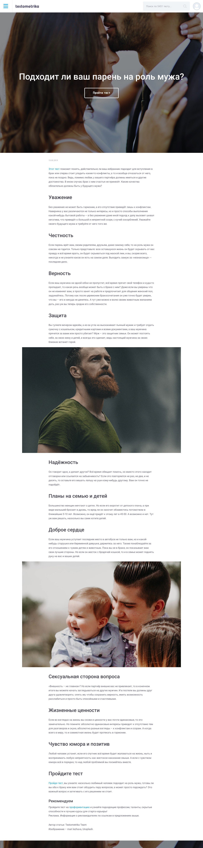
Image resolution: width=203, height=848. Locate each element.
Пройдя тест (56, 783)
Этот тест (54, 168)
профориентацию (79, 807)
